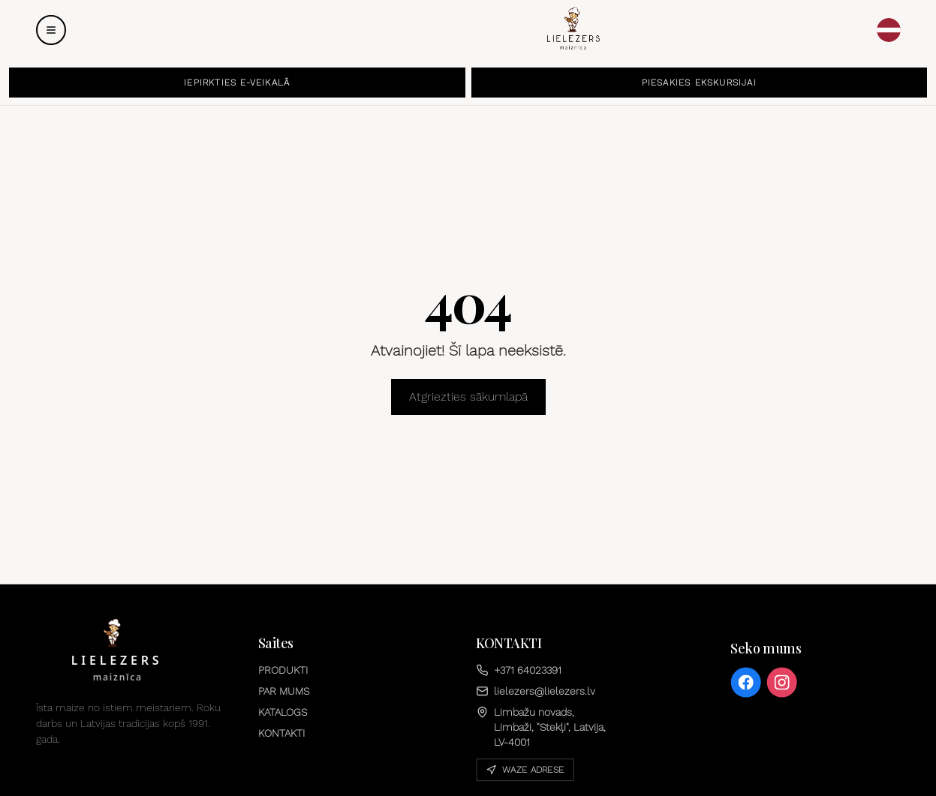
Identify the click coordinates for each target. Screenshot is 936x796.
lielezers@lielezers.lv (535, 691)
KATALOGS (282, 712)
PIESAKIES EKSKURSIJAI (699, 82)
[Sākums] (572, 29)
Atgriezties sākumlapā (468, 396)
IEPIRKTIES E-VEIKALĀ (237, 82)
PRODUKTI (283, 670)
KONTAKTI (281, 733)
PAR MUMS (283, 691)
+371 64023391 (518, 670)
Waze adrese (525, 769)
